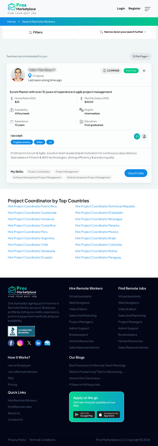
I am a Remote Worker (22, 371)
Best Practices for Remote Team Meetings (97, 365)
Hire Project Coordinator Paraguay (98, 257)
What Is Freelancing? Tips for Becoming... (96, 371)
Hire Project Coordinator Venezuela (31, 251)
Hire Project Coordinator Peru (28, 232)
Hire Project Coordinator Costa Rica (32, 225)
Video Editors (78, 309)
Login (121, 8)
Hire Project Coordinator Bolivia (96, 251)
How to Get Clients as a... (85, 378)
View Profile (136, 173)
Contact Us (15, 419)
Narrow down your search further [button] (121, 32)
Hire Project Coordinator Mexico (96, 232)
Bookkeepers (78, 334)
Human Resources (81, 341)
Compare (111, 70)
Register (135, 8)
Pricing (12, 384)
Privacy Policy (17, 439)
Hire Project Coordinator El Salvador (99, 212)
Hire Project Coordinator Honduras (31, 219)
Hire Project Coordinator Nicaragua (98, 219)
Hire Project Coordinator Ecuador (30, 257)
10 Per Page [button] (139, 56)
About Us (14, 413)
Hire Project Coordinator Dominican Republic (105, 206)
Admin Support (79, 328)
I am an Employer (19, 365)
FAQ (11, 378)
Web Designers (79, 302)
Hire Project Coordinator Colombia (98, 244)
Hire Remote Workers (86, 288)
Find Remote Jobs (132, 288)
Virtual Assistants (80, 296)
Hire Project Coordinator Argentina (31, 238)
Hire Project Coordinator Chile (28, 244)
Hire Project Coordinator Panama (97, 225)
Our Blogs (77, 357)
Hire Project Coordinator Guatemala (32, 212)
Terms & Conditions (42, 439)
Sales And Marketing (82, 315)
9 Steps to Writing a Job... (85, 384)
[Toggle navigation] (148, 8)
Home (11, 21)
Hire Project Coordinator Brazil (95, 238)
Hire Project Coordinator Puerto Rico (32, 206)
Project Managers (81, 322)
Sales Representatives (84, 347)
